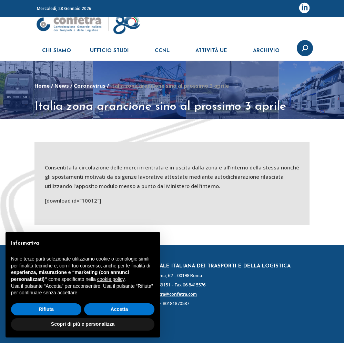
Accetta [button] (119, 309)
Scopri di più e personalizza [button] (82, 324)
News (61, 85)
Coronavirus (89, 85)
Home (42, 85)
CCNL (162, 54)
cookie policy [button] (110, 279)
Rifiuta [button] (46, 309)
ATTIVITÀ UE (211, 54)
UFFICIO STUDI (109, 54)
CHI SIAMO (56, 54)
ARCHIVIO (266, 54)
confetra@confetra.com (172, 294)
